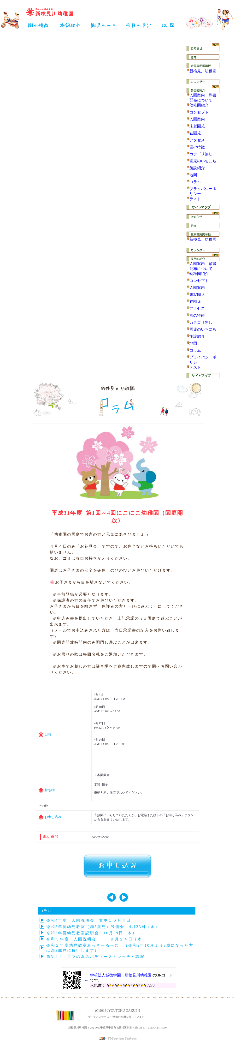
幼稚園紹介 (199, 105)
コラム (195, 182)
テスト (195, 199)
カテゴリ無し (200, 154)
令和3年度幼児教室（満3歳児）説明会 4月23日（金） (103, 927)
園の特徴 (197, 147)
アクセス (197, 140)
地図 (193, 175)
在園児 (195, 133)
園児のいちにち (202, 161)
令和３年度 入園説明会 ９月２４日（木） (96, 939)
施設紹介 (197, 168)
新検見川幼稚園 (202, 71)
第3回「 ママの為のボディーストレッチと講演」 (97, 957)
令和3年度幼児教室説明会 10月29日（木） (91, 933)
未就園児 (197, 126)
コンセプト (199, 112)
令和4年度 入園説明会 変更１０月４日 (88, 920)
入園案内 (197, 119)
